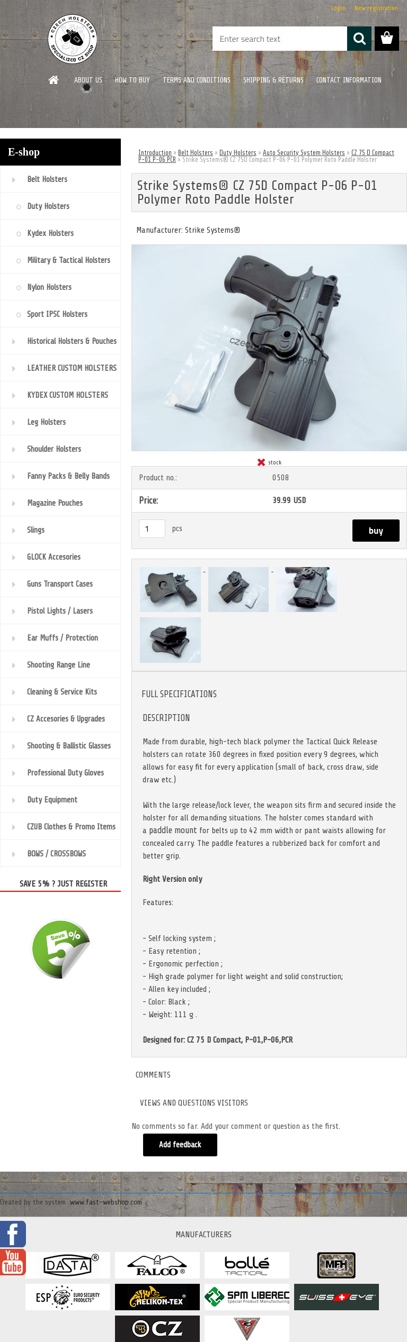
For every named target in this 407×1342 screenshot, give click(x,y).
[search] (359, 38)
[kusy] (152, 528)
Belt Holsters (195, 153)
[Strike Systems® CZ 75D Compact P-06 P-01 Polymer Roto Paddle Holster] (269, 249)
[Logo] (73, 39)
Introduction (155, 153)
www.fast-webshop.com (106, 1202)
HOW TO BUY (132, 80)
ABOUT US (88, 80)
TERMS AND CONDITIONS (197, 80)
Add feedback (180, 1144)
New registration (376, 8)
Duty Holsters (237, 153)
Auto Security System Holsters (304, 153)
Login (338, 8)
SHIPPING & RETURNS (273, 80)
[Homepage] (54, 80)
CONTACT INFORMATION (349, 80)
